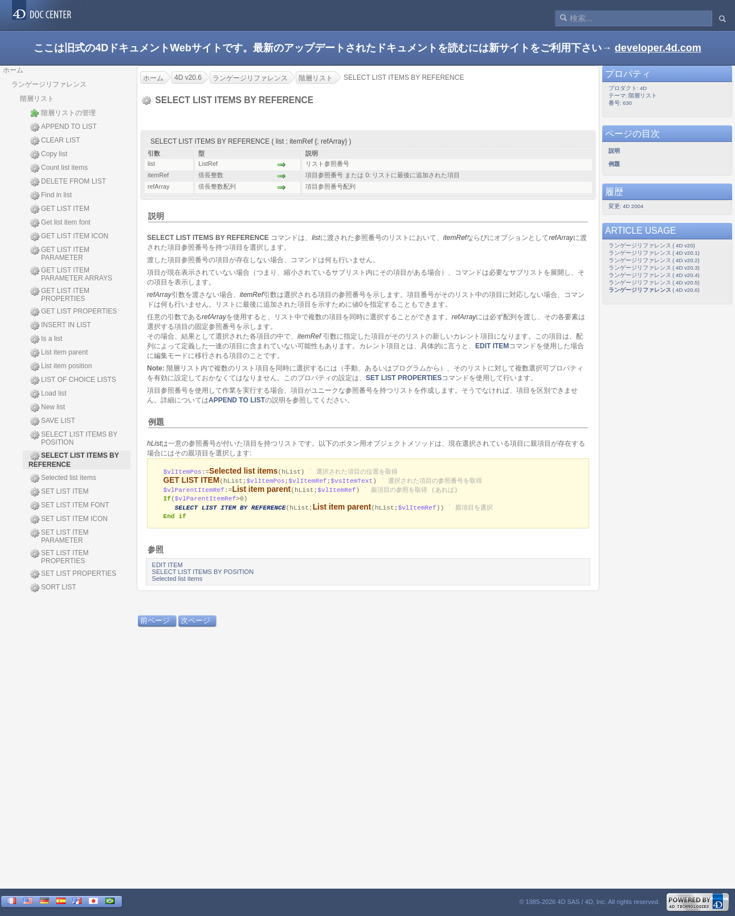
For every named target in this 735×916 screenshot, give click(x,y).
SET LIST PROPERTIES (73, 574)
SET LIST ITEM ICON (69, 519)
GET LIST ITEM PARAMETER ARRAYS (71, 274)
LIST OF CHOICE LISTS (73, 380)
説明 (156, 216)
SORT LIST (53, 587)
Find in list (51, 195)
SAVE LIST (52, 421)
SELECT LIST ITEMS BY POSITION (73, 438)
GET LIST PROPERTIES (73, 311)
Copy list (48, 154)
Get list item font (60, 222)
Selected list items (63, 478)
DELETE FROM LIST (68, 181)
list (316, 238)
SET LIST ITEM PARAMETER (59, 536)
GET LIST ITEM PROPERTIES (59, 295)
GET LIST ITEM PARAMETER (59, 254)
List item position (61, 366)
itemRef (455, 238)
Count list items (59, 168)
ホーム (13, 70)
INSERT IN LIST (60, 325)
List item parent (59, 352)
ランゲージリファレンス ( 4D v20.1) (654, 253)
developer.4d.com (658, 48)
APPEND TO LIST (63, 127)
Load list (48, 393)
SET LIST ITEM (59, 491)
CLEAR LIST (55, 140)
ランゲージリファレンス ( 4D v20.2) (654, 260)
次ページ (195, 621)
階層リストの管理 (63, 112)
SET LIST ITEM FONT (69, 505)
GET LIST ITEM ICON (69, 236)
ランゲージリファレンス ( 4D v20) (652, 245)
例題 (156, 421)
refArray (561, 238)
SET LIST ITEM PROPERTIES (59, 557)
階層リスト (37, 99)
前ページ (155, 621)
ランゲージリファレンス (49, 84)
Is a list (46, 339)
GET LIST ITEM (59, 209)
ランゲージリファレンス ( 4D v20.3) (654, 267)
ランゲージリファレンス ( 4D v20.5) (654, 282)
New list (47, 407)
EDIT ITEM (492, 346)
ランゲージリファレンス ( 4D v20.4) (654, 275)
